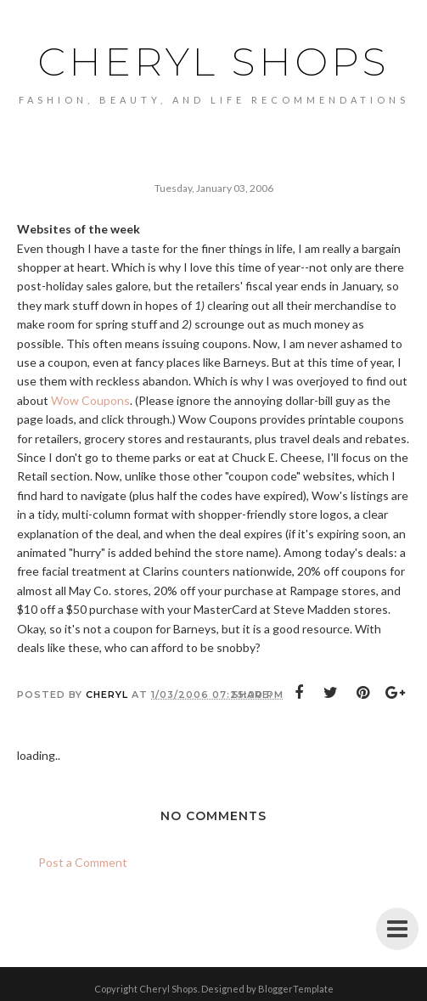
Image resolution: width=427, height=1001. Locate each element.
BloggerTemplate (296, 988)
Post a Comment (82, 862)
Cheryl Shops (213, 61)
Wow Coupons (90, 400)
